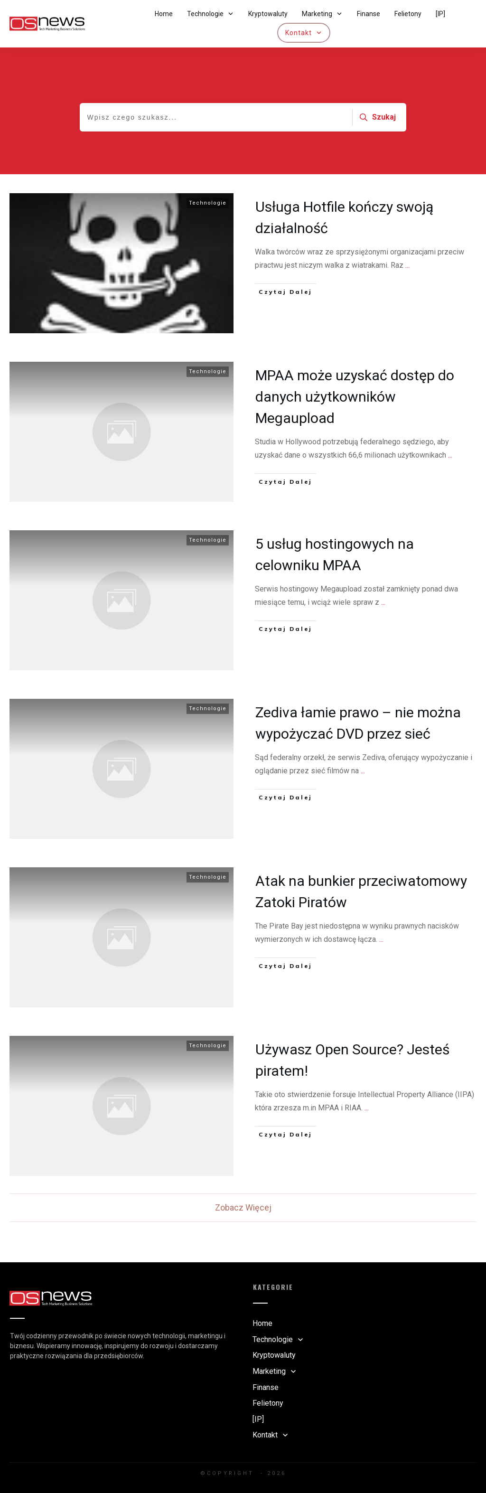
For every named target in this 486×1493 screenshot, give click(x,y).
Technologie (207, 207)
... (407, 268)
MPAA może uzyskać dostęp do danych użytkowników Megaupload (354, 400)
